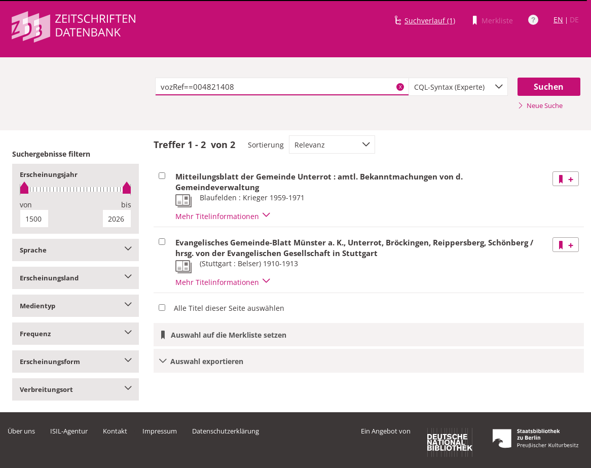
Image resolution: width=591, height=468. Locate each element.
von (26, 204)
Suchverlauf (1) (429, 20)
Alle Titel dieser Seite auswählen (229, 308)
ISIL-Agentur (69, 431)
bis (126, 204)
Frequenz (75, 333)
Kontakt (115, 431)
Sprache (75, 250)
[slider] (75, 189)
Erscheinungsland (75, 277)
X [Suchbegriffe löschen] (400, 86)
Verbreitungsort (75, 389)
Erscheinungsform (75, 361)
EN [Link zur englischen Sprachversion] (558, 19)
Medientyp (75, 305)
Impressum (159, 431)
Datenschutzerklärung (225, 431)
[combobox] (458, 87)
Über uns (21, 431)
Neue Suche (540, 105)
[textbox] (282, 87)
